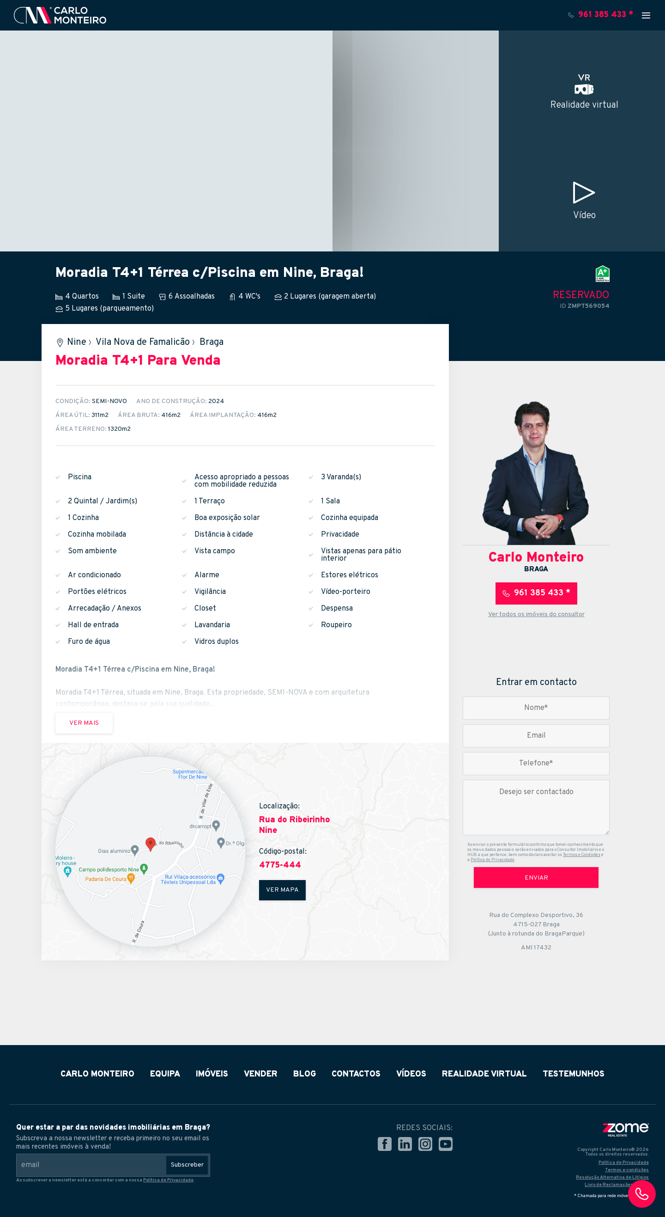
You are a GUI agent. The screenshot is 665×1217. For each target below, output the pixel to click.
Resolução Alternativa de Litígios (612, 1177)
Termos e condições (627, 1170)
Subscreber (187, 1165)
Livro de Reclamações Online (617, 1185)
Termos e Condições (581, 854)
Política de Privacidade (492, 859)
